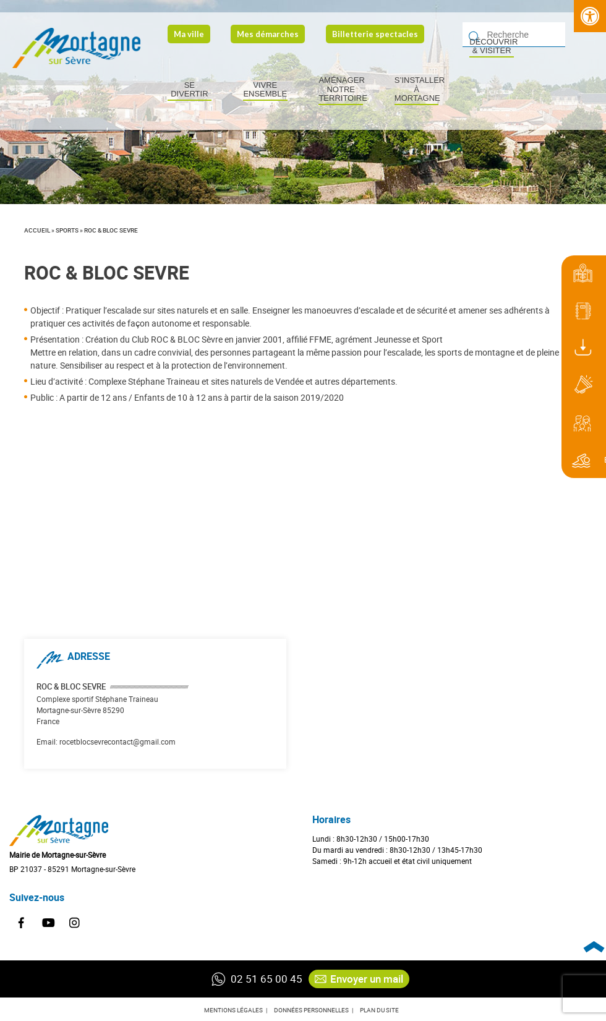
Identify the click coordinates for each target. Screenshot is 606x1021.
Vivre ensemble (265, 89)
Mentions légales (233, 1010)
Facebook (21, 923)
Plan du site (379, 1010)
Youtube (48, 923)
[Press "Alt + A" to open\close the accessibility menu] (590, 16)
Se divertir (189, 89)
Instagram (74, 923)
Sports (67, 230)
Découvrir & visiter (491, 46)
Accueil (37, 230)
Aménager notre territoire (340, 89)
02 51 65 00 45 (252, 979)
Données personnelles (311, 1010)
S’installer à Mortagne (417, 89)
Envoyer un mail (359, 979)
